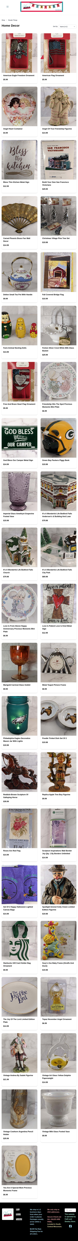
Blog (18, 1209)
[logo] (41, 7)
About (18, 1214)
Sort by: (55, 26)
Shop (3, 20)
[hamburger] (7, 6)
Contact (19, 1219)
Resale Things (12, 20)
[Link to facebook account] (70, 1226)
